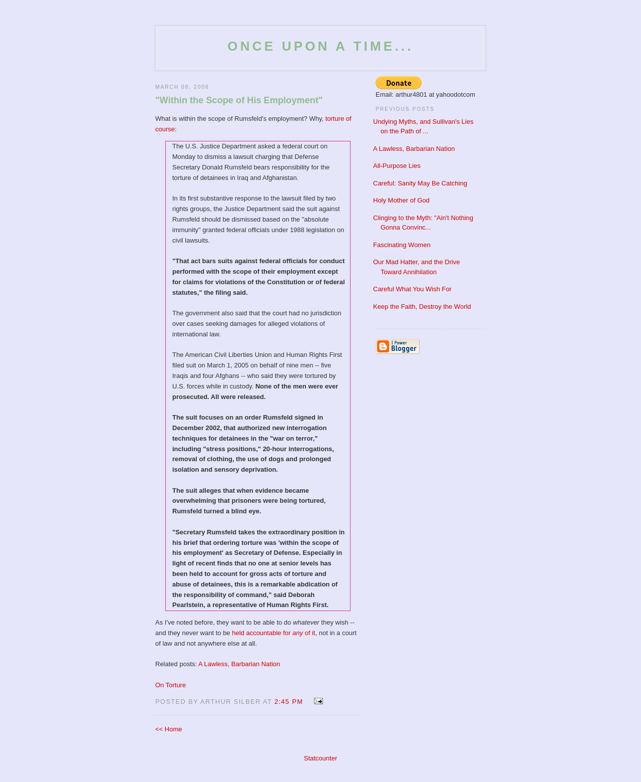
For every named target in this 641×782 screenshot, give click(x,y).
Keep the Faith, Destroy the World (422, 306)
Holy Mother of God (401, 200)
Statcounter (321, 758)
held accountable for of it (273, 633)
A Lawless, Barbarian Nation (239, 664)
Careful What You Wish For (412, 289)
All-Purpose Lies (397, 165)
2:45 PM (288, 701)
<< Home (168, 729)
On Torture (170, 685)
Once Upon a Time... (320, 46)
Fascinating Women (402, 245)
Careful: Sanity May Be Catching (420, 183)
